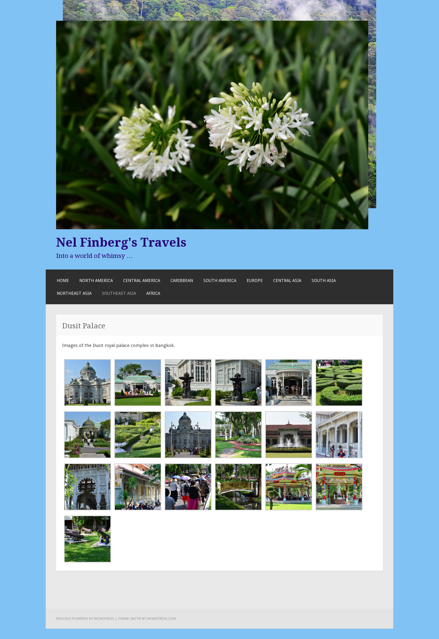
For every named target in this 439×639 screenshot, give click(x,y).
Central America (141, 280)
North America (96, 280)
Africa (153, 293)
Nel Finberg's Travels (121, 242)
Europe (255, 280)
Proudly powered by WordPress (85, 618)
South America (219, 280)
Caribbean (181, 280)
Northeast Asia (74, 293)
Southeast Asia (119, 293)
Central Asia (287, 280)
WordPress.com (161, 618)
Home (63, 280)
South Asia (324, 280)
